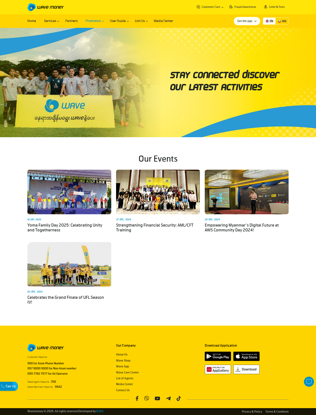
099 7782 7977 (37, 373)
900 (30, 363)
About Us (121, 354)
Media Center (124, 384)
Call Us (8, 386)
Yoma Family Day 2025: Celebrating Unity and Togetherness (64, 228)
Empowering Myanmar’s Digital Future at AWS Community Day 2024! (242, 228)
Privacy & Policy (252, 411)
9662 (58, 387)
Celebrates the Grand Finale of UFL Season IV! (65, 300)
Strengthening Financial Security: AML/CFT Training (154, 228)
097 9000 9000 (37, 368)
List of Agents (124, 378)
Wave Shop (123, 360)
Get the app (245, 21)
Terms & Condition (277, 411)
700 (53, 382)
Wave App (122, 366)
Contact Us (123, 390)
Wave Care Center (127, 372)
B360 (99, 411)
